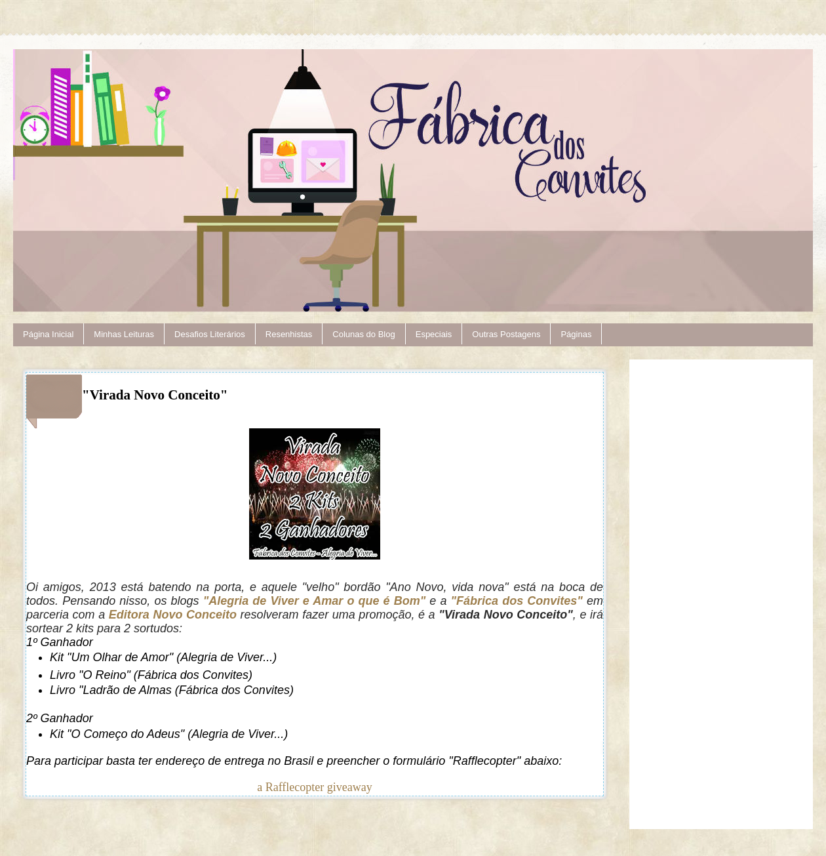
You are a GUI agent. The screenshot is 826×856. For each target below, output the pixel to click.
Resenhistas (289, 334)
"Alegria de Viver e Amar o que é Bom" (314, 600)
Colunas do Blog (363, 334)
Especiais (434, 334)
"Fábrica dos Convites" (517, 600)
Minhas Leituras (124, 334)
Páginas (575, 334)
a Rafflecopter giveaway (314, 787)
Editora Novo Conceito (173, 614)
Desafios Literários (209, 334)
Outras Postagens (506, 334)
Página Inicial (48, 334)
